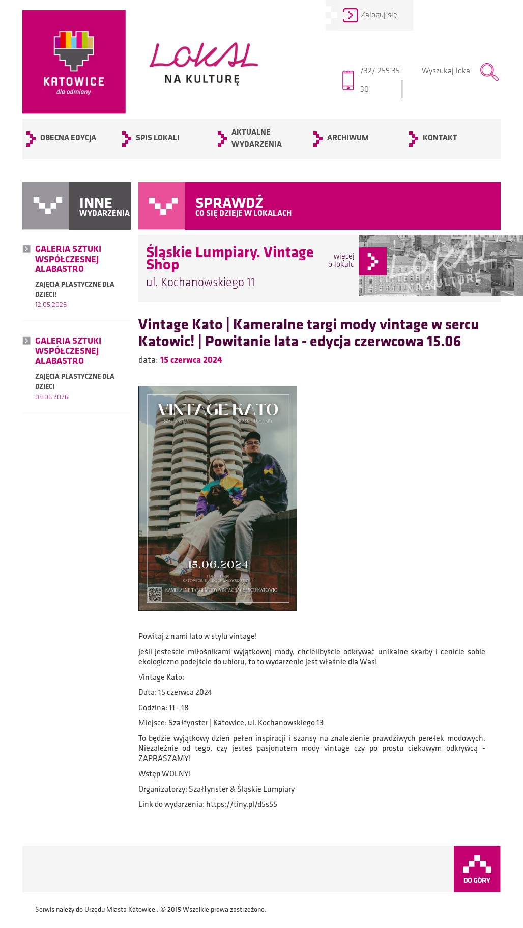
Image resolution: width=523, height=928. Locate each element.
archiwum (348, 138)
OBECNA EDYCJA (68, 138)
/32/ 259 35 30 (382, 83)
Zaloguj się (379, 15)
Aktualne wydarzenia (256, 139)
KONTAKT (440, 138)
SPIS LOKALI (158, 138)
